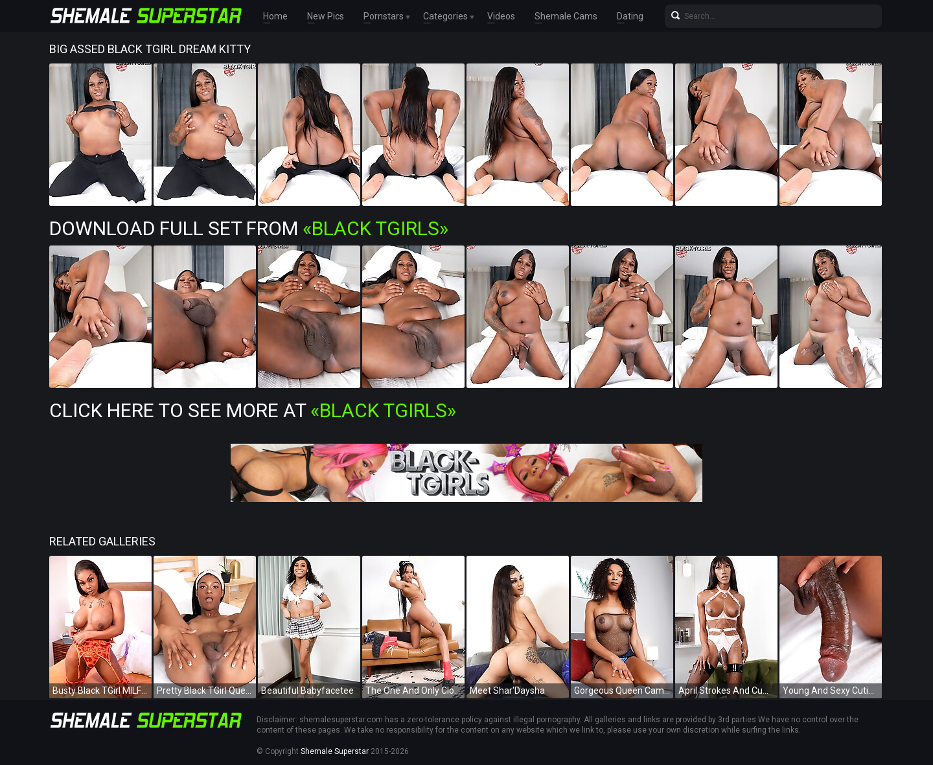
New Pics (325, 16)
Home (275, 16)
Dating (630, 16)
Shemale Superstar (335, 751)
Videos (501, 16)
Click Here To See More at (252, 410)
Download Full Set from (248, 228)
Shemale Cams (566, 16)
